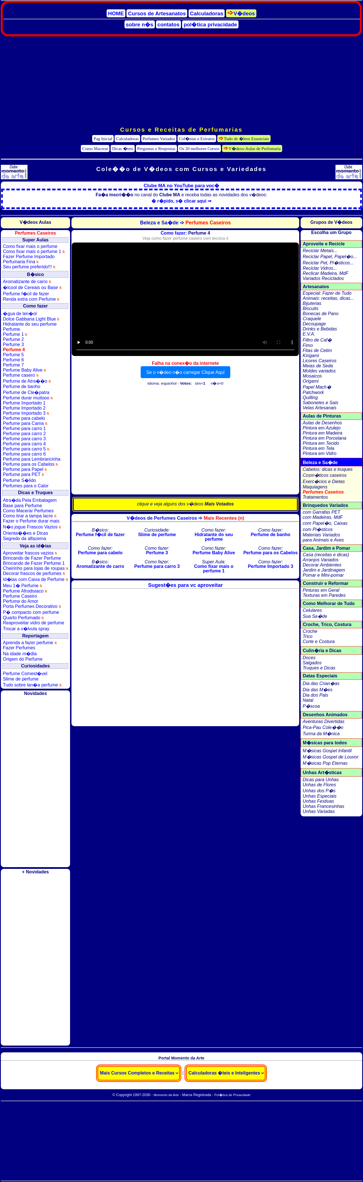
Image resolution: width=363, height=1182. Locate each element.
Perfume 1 (15, 334)
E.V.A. (309, 334)
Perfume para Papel (25, 469)
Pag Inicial (103, 138)
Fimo (308, 345)
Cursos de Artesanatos (157, 13)
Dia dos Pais (315, 695)
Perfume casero (20, 375)
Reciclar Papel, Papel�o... (330, 256)
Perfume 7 (13, 365)
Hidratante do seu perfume (29, 324)
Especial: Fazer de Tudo (327, 293)
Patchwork (313, 392)
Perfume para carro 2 (24, 433)
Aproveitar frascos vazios (30, 553)
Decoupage (314, 323)
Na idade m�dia (20, 653)
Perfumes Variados (159, 138)
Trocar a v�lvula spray (26, 628)
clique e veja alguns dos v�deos (185, 504)
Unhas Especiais (319, 796)
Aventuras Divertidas (323, 721)
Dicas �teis (122, 148)
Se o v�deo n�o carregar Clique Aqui (185, 372)
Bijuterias (312, 303)
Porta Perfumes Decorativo (32, 606)
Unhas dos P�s (319, 790)
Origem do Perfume (23, 659)
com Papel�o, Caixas (325, 523)
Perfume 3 (13, 344)
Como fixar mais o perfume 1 (34, 251)
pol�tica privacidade (210, 25)
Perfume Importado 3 (26, 413)
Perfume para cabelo (24, 418)
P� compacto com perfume (31, 612)
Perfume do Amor (20, 601)
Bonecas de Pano (320, 313)
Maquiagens (315, 486)
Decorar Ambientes (322, 564)
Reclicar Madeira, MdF (325, 273)
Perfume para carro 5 (26, 448)
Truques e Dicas (319, 667)
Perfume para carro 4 (24, 443)
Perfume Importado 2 (24, 408)
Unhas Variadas (319, 811)
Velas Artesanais (319, 407)
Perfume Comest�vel (25, 673)
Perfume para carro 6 (24, 454)
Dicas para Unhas (321, 779)
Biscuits (310, 308)
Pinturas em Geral (321, 590)
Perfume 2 (13, 339)
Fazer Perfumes (19, 647)
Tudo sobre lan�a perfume (32, 684)
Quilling (310, 397)
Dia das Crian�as (321, 683)
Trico (307, 636)
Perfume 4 (14, 349)
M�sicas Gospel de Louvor (330, 757)
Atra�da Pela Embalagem (29, 500)
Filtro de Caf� (317, 340)
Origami (310, 381)
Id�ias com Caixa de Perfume (35, 579)
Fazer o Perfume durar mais (31, 521)
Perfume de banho (21, 386)
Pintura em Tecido (321, 443)
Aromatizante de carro (27, 281)
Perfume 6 (13, 359)
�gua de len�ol (20, 313)
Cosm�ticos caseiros (325, 475)
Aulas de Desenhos (322, 422)
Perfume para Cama (25, 423)
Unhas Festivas (318, 801)
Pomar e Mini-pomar (323, 575)
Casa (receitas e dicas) (326, 554)
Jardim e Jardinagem (324, 570)
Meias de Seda (318, 365)
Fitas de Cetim (317, 350)
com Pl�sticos (318, 529)
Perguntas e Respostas (156, 148)
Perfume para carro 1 (24, 428)
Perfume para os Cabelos (30, 464)
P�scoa (311, 706)
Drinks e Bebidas (320, 328)
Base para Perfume (22, 505)
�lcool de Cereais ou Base (32, 287)
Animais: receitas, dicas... (328, 298)
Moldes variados (319, 370)
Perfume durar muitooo (28, 397)
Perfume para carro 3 (24, 438)
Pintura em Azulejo (322, 427)
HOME (116, 13)
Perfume (11, 329)
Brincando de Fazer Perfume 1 (34, 563)
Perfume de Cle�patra (26, 392)
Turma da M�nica (321, 733)
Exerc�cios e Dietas (324, 481)
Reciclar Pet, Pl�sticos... (328, 262)
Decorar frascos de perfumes (34, 573)
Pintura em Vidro (319, 453)
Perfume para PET (23, 474)
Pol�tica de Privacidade (232, 1095)
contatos (168, 25)
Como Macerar (95, 148)
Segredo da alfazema (24, 538)
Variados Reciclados (323, 278)
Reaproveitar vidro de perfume (33, 622)
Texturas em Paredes (324, 595)
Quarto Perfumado (23, 617)
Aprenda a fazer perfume (29, 642)
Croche (310, 631)
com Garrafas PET (321, 512)
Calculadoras (206, 13)
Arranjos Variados (321, 559)
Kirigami (311, 355)
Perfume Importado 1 (24, 403)
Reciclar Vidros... (320, 268)
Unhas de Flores (319, 784)
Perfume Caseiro (20, 596)
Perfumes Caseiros (323, 492)
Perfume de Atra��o (27, 381)
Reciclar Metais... (320, 250)
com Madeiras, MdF (323, 517)
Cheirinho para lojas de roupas (35, 568)
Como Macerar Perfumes (28, 510)
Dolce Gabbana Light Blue (31, 319)
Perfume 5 (13, 354)
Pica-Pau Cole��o (323, 727)
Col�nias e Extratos (197, 138)
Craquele (312, 318)
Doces (309, 657)
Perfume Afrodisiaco (25, 591)
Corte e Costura (319, 641)
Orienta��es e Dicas (25, 533)
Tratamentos (315, 497)
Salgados (312, 662)
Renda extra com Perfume (31, 299)
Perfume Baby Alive (24, 370)
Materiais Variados (321, 534)
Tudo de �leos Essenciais (246, 138)
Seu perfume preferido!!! (29, 266)
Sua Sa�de (315, 616)
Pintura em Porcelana (324, 438)
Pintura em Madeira (322, 433)
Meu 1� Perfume (22, 585)
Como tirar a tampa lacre (29, 515)
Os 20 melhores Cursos (200, 148)
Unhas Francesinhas (323, 806)
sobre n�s (139, 25)
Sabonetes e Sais (320, 402)
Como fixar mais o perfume (30, 246)
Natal (308, 700)
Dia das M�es (317, 689)
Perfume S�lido (19, 480)
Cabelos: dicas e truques (328, 469)
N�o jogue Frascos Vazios (32, 526)
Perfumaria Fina (21, 261)
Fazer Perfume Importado (28, 256)
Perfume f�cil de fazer (26, 293)
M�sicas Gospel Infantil (327, 750)
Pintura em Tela (318, 448)
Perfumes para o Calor (25, 485)
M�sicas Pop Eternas (325, 763)
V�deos (244, 13)
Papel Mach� (317, 387)
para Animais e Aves (323, 540)
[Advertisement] (181, 81)
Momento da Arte (166, 1095)
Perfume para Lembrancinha (31, 459)
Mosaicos (312, 376)
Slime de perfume (20, 679)
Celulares (312, 610)
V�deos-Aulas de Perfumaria (255, 148)
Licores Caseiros (319, 360)
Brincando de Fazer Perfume (32, 558)
